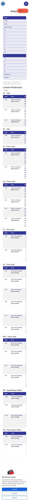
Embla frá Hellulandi (16, 120)
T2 (4, 58)
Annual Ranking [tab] (8, 27)
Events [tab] (5, 24)
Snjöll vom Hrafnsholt (16, 289)
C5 (4, 33)
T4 (4, 65)
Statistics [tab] (6, 77)
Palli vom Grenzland (16, 99)
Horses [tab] (6, 20)
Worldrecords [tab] (7, 74)
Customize (14, 493)
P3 (4, 49)
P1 (4, 42)
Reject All (14, 497)
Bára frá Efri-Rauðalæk (16, 236)
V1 (4, 68)
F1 (4, 36)
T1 (4, 55)
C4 (4, 30)
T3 (4, 61)
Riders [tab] (5, 17)
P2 (4, 46)
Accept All (14, 489)
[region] (14, 488)
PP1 (5, 52)
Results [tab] (6, 90)
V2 (4, 71)
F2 (4, 39)
